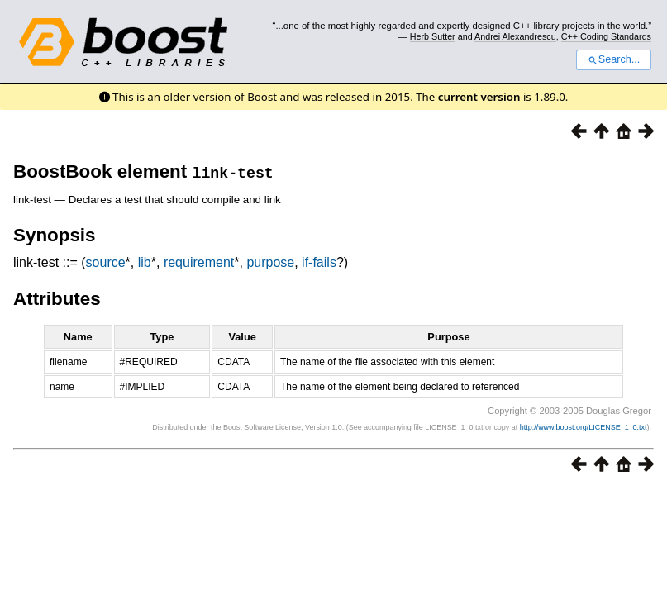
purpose (270, 262)
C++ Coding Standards (606, 36)
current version (479, 96)
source (106, 262)
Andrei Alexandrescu (515, 36)
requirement (199, 262)
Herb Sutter (432, 36)
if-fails (319, 262)
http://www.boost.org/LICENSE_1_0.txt (583, 427)
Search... (614, 59)
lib (144, 262)
